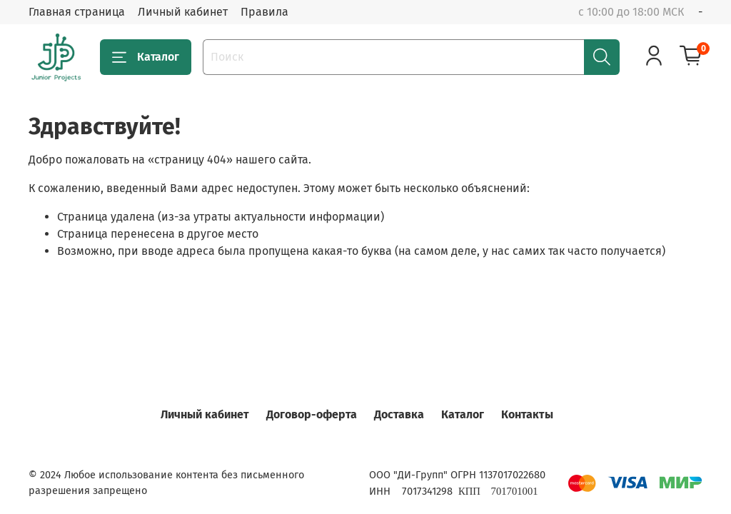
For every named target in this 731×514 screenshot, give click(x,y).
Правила (264, 12)
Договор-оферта (311, 414)
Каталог (145, 57)
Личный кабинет (183, 12)
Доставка (399, 414)
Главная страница (77, 12)
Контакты (527, 414)
